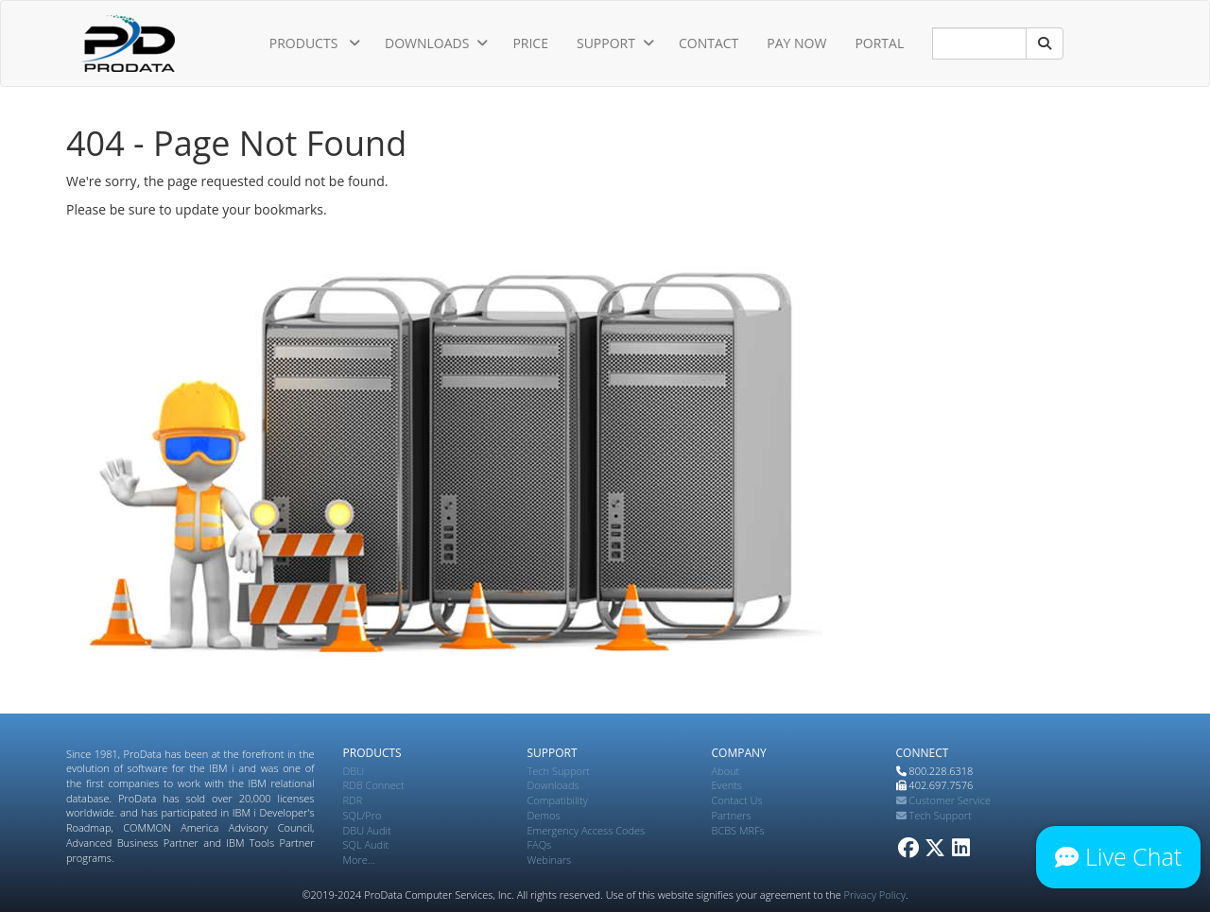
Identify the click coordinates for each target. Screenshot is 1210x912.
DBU (354, 771)
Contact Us (737, 800)
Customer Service (943, 800)
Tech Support (558, 771)
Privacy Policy (875, 894)
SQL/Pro (362, 815)
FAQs (539, 844)
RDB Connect (374, 785)
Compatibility (557, 800)
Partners (732, 815)
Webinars (549, 859)
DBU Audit (367, 830)
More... (359, 859)
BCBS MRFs (738, 830)
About (726, 771)
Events (727, 785)
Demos (544, 815)
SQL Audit (366, 844)
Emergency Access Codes (586, 830)
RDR (353, 800)
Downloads (553, 785)
